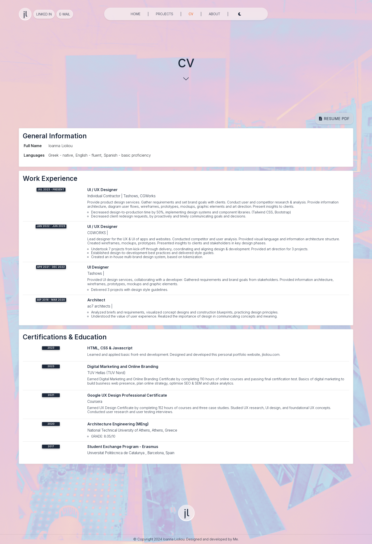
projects (164, 14)
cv (191, 13)
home (135, 14)
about (214, 14)
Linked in (44, 14)
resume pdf (334, 118)
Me (235, 539)
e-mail (64, 14)
